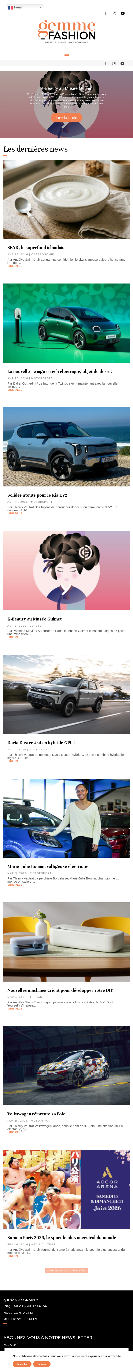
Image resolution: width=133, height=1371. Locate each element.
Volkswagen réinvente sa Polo (36, 1114)
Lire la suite (66, 117)
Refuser (41, 1364)
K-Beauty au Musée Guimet (67, 88)
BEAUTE (36, 625)
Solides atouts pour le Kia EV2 (37, 495)
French (16, 7)
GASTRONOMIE (42, 254)
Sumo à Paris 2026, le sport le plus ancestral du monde (61, 1237)
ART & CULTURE (43, 1244)
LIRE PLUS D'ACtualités (66, 1270)
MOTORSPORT (42, 378)
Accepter (22, 1364)
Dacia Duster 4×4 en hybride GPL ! (41, 742)
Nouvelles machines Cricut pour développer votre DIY (60, 990)
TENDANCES (39, 997)
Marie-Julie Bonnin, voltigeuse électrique (47, 866)
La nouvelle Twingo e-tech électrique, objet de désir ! (59, 371)
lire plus (14, 265)
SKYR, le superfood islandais (35, 247)
